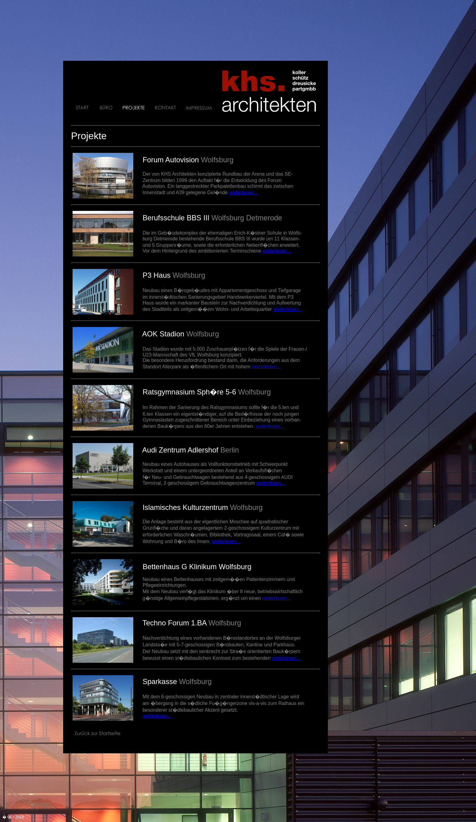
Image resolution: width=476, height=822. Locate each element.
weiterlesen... (243, 192)
